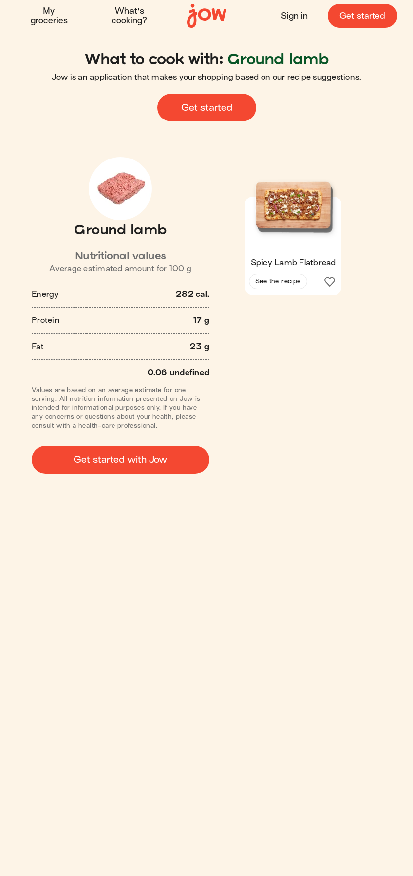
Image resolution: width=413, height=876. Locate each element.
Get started (362, 16)
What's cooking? (129, 15)
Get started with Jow (120, 459)
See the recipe (278, 281)
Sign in (294, 16)
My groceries (49, 15)
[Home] (206, 16)
